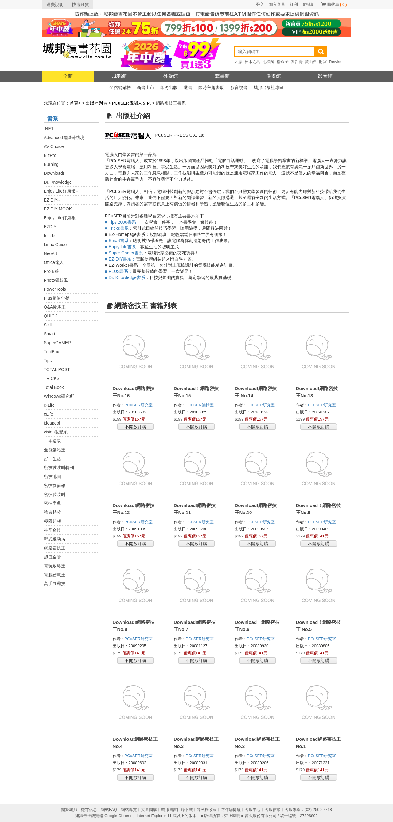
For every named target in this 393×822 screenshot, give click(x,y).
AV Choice (54, 146)
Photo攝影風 (56, 280)
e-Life (49, 405)
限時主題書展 (211, 87)
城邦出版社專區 (269, 87)
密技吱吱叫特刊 (59, 467)
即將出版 (168, 87)
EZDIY (50, 226)
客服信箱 (273, 809)
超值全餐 (52, 556)
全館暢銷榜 (120, 87)
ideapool (52, 423)
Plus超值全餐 (56, 298)
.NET (49, 128)
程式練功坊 (54, 539)
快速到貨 (80, 4)
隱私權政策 (207, 809)
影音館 (325, 76)
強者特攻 (52, 512)
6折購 (308, 4)
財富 (323, 62)
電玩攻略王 (54, 565)
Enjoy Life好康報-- (61, 191)
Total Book (54, 387)
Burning (51, 164)
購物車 (337, 4)
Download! (54, 173)
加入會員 (277, 4)
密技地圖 (52, 476)
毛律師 (268, 62)
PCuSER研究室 (139, 405)
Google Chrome (118, 815)
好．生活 (52, 458)
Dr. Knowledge (58, 182)
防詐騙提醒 (231, 809)
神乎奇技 (52, 530)
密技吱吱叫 (54, 494)
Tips (48, 360)
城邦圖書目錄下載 (177, 809)
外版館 (170, 76)
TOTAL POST (57, 369)
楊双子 (283, 62)
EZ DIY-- (52, 200)
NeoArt (50, 253)
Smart (49, 333)
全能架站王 (54, 449)
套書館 (222, 76)
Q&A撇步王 (55, 307)
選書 (188, 87)
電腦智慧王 (54, 574)
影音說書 (238, 87)
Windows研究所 (59, 396)
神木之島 (252, 62)
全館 (68, 76)
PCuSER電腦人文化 (131, 103)
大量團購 (149, 809)
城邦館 (119, 76)
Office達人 (54, 262)
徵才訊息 (89, 809)
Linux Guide (55, 244)
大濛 (238, 62)
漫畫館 (273, 76)
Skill (48, 324)
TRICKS (52, 378)
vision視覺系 (56, 431)
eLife (48, 414)
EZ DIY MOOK (58, 208)
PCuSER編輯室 (200, 405)
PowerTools (55, 289)
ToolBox (51, 351)
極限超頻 (52, 521)
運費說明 (55, 4)
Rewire (335, 62)
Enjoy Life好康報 (60, 217)
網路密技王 (54, 547)
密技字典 (52, 503)
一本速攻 (52, 440)
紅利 (294, 4)
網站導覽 (129, 809)
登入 (260, 4)
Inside (49, 235)
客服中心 (253, 809)
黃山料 (311, 62)
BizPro (50, 155)
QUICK (50, 315)
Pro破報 (51, 271)
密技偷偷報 (54, 485)
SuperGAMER (57, 342)
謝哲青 (297, 62)
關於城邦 (69, 809)
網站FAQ (109, 809)
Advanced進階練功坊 (64, 137)
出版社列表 (96, 103)
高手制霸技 (54, 583)
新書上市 (145, 87)
